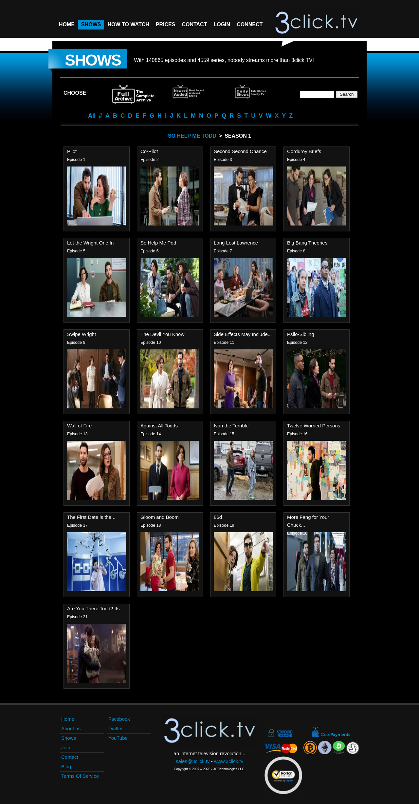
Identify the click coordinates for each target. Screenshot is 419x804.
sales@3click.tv (193, 761)
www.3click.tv (228, 761)
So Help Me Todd (192, 136)
